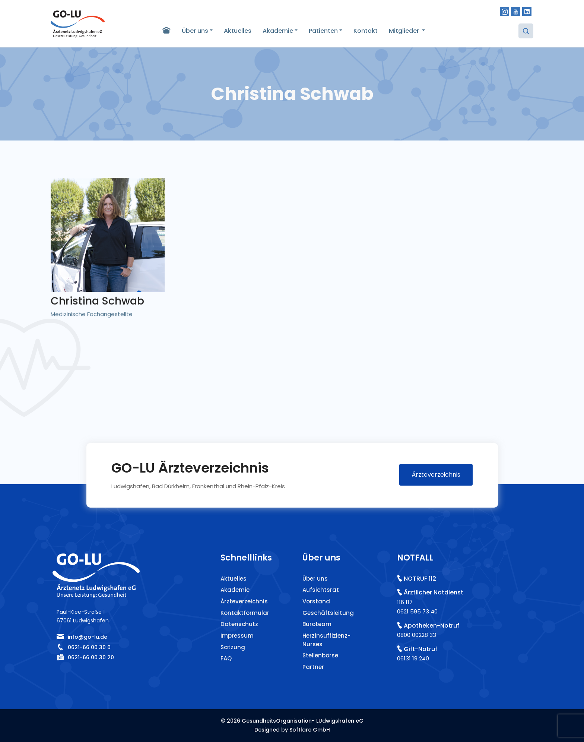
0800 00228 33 (416, 635)
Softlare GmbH (309, 729)
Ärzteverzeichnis (436, 474)
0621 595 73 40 (417, 611)
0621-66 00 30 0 (89, 647)
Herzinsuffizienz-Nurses (326, 640)
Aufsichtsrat (320, 590)
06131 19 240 (413, 658)
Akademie (278, 30)
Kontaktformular (244, 613)
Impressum (237, 636)
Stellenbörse (320, 655)
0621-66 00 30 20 (91, 657)
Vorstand (316, 601)
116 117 (405, 602)
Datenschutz (239, 624)
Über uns (195, 30)
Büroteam (316, 624)
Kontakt (365, 30)
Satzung (232, 647)
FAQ (226, 658)
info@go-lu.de (87, 637)
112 (432, 578)
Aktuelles (237, 30)
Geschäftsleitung (328, 613)
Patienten (323, 30)
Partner (313, 667)
